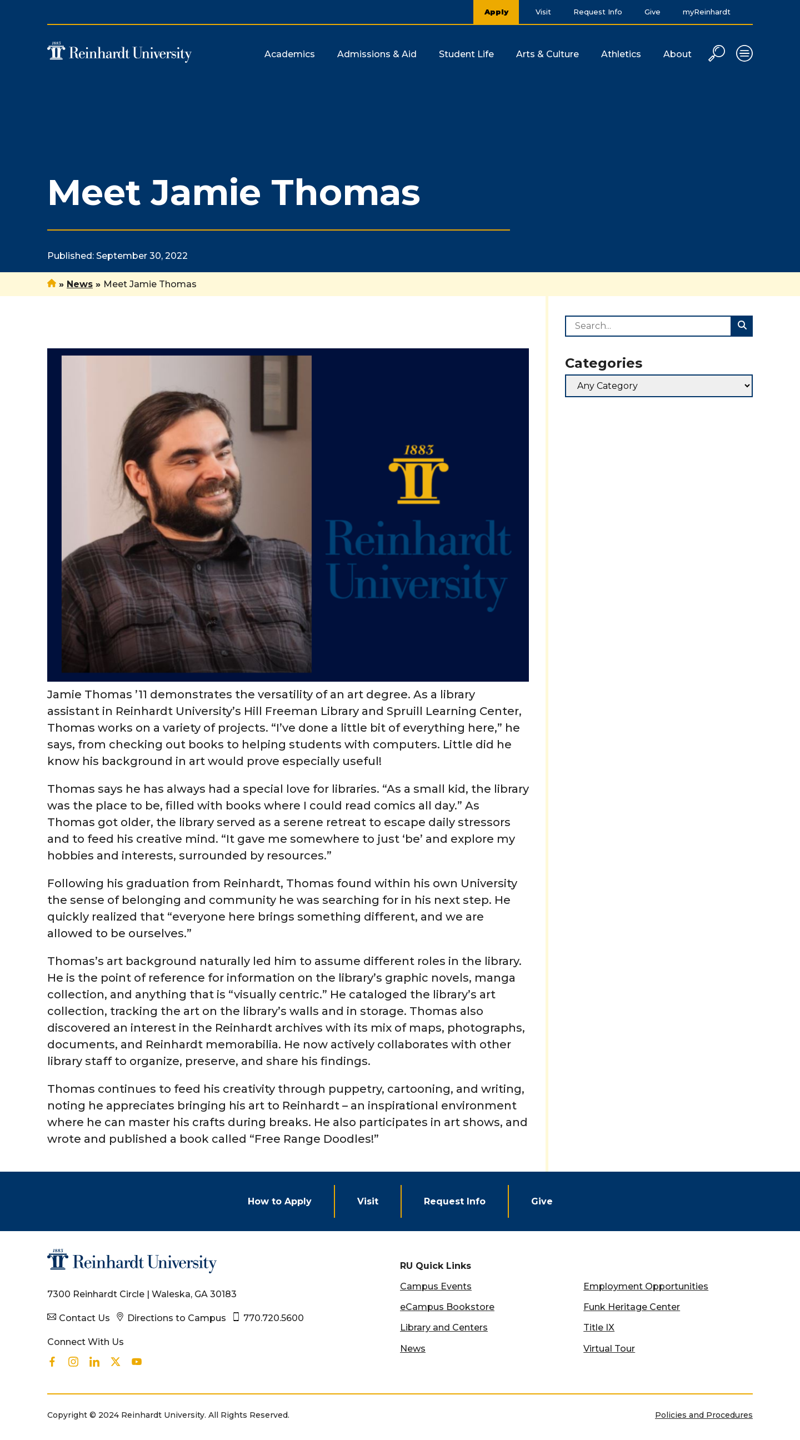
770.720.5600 (273, 1318)
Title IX (598, 1327)
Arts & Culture (547, 54)
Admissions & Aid (377, 54)
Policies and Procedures (704, 1415)
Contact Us (84, 1318)
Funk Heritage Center (631, 1307)
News (80, 284)
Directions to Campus (176, 1318)
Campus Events (436, 1286)
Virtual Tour (609, 1348)
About (677, 54)
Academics (289, 54)
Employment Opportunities (645, 1286)
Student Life (466, 54)
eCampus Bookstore (447, 1307)
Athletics (621, 54)
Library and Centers (444, 1327)
